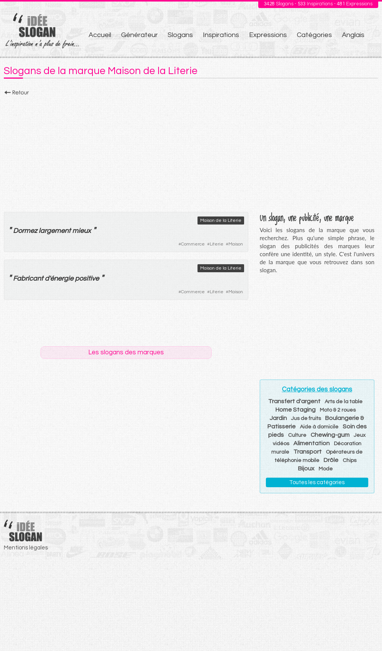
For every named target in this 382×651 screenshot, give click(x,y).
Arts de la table (344, 401)
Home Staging (295, 410)
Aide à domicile (319, 427)
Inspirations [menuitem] (221, 35)
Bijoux (306, 468)
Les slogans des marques (126, 352)
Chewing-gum (330, 435)
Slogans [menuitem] (180, 35)
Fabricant (28, 278)
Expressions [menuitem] (268, 35)
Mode (326, 469)
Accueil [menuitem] (100, 35)
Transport (307, 452)
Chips (349, 460)
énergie (61, 278)
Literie (216, 244)
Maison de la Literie (220, 220)
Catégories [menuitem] (314, 35)
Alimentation (311, 443)
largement (55, 230)
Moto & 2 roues (338, 410)
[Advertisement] (191, 151)
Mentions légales (26, 548)
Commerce (193, 244)
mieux (81, 230)
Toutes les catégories (317, 482)
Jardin (278, 418)
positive (87, 278)
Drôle (331, 460)
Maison (235, 244)
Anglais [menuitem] (353, 35)
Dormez (25, 230)
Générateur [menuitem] (139, 35)
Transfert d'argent (294, 401)
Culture (297, 435)
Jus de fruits (306, 418)
